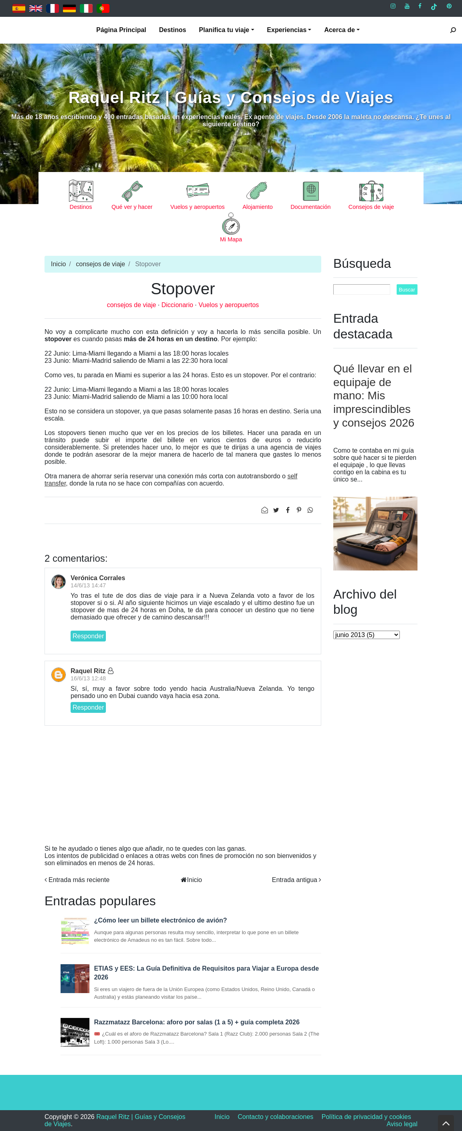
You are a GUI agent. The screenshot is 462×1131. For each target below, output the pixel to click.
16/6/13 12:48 (88, 678)
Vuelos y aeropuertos (229, 304)
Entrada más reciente (79, 879)
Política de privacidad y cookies (366, 1116)
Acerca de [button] (339, 29)
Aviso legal (402, 1124)
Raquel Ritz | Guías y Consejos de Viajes (231, 97)
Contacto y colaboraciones (276, 1116)
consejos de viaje (100, 264)
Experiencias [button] (287, 29)
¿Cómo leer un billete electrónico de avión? (160, 920)
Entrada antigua (294, 879)
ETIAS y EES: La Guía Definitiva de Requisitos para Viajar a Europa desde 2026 (206, 973)
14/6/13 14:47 (88, 585)
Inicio (58, 264)
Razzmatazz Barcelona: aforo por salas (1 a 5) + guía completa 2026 (197, 1022)
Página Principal (121, 29)
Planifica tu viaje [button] (224, 29)
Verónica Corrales (98, 578)
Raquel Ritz (88, 671)
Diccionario (178, 304)
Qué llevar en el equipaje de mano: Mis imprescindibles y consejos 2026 (373, 395)
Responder (88, 636)
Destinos (172, 29)
